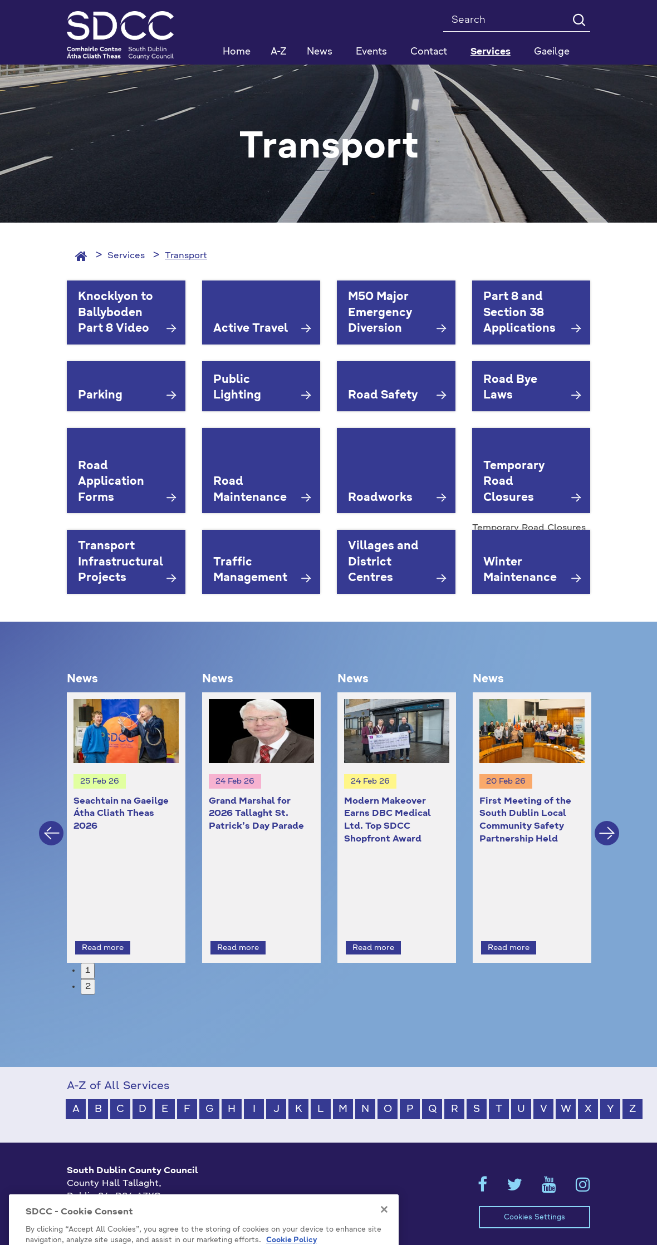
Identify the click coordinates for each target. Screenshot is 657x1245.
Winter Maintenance (520, 570)
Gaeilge (552, 52)
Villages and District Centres (383, 562)
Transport (186, 256)
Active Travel (250, 328)
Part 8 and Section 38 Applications (519, 313)
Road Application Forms (111, 482)
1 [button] (87, 950)
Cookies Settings (534, 1196)
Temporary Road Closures (514, 482)
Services (126, 256)
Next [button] (607, 823)
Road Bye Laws (510, 388)
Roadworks (380, 498)
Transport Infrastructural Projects (120, 562)
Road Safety (383, 395)
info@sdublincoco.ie (111, 1212)
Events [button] (371, 52)
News (319, 52)
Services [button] (490, 52)
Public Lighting (237, 388)
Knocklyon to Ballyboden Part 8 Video (115, 313)
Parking (100, 395)
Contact (428, 52)
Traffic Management (250, 570)
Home (237, 52)
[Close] (384, 1236)
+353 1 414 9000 (106, 1194)
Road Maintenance (250, 490)
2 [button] (88, 966)
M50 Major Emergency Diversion (380, 313)
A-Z (279, 52)
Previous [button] (51, 823)
